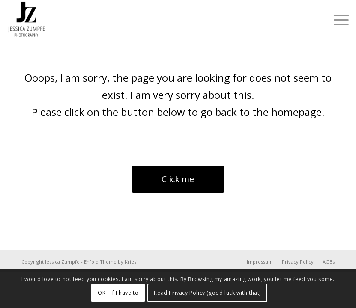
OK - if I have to (118, 292)
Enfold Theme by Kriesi (111, 261)
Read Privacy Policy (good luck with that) (207, 292)
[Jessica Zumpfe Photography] (26, 19)
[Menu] (337, 19)
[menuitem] (337, 19)
